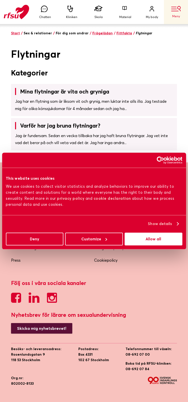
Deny (34, 239)
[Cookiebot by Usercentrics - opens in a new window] (160, 160)
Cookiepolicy (105, 260)
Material (125, 12)
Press (16, 260)
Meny (176, 12)
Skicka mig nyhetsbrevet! (41, 328)
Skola (98, 12)
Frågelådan (102, 33)
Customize (94, 239)
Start (15, 33)
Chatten (45, 12)
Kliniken (72, 12)
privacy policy (70, 198)
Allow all (153, 239)
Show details (160, 223)
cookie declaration (112, 198)
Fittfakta (124, 33)
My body (152, 12)
